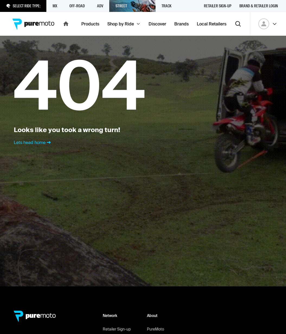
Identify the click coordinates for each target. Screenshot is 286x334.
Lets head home (33, 142)
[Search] (238, 23)
